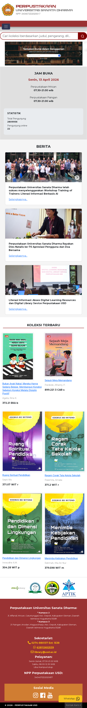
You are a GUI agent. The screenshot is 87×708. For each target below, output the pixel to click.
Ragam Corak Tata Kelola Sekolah (62, 475)
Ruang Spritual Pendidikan (16, 475)
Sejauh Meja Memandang (58, 380)
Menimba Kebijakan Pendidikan (61, 558)
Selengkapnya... (18, 199)
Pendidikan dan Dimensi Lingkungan (21, 558)
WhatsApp (72, 699)
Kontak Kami (72, 705)
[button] (6, 53)
